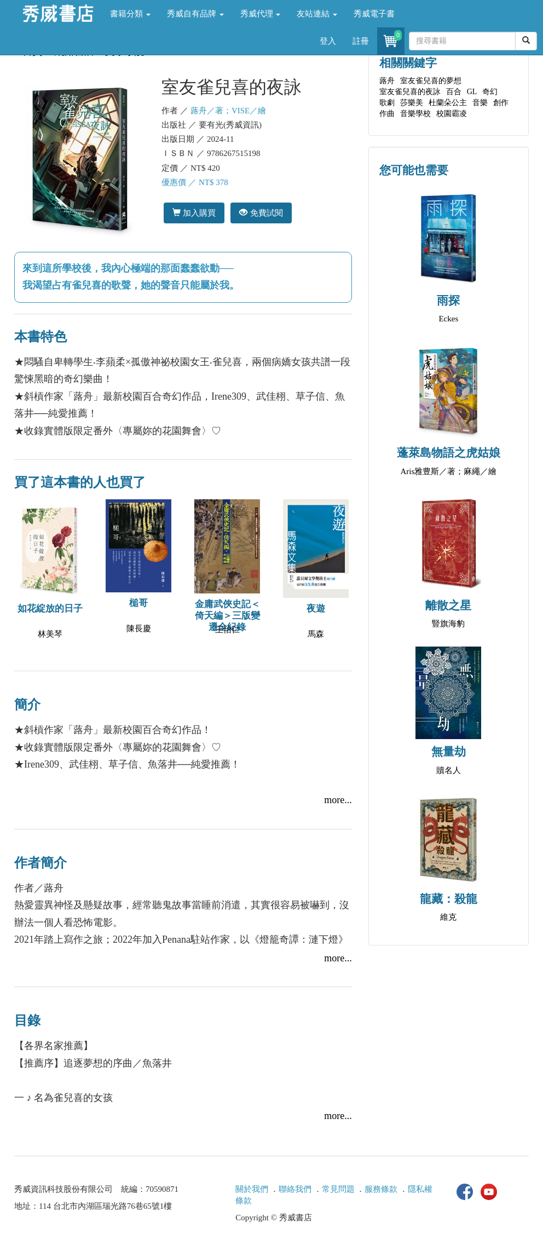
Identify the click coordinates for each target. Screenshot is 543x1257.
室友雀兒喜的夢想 (430, 81)
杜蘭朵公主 (448, 103)
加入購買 (194, 212)
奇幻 (490, 92)
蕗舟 (387, 81)
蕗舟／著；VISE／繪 (228, 110)
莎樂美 (411, 103)
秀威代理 (260, 13)
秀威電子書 (374, 13)
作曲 (387, 113)
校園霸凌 (451, 113)
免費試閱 (260, 212)
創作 (501, 103)
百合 (453, 92)
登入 (328, 41)
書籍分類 (130, 13)
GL (472, 92)
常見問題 (338, 1189)
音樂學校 (415, 113)
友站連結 (317, 13)
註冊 (361, 41)
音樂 (480, 103)
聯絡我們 (295, 1189)
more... (337, 799)
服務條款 (381, 1189)
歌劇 (387, 103)
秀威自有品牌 (195, 13)
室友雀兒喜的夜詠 (410, 92)
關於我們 (251, 1189)
